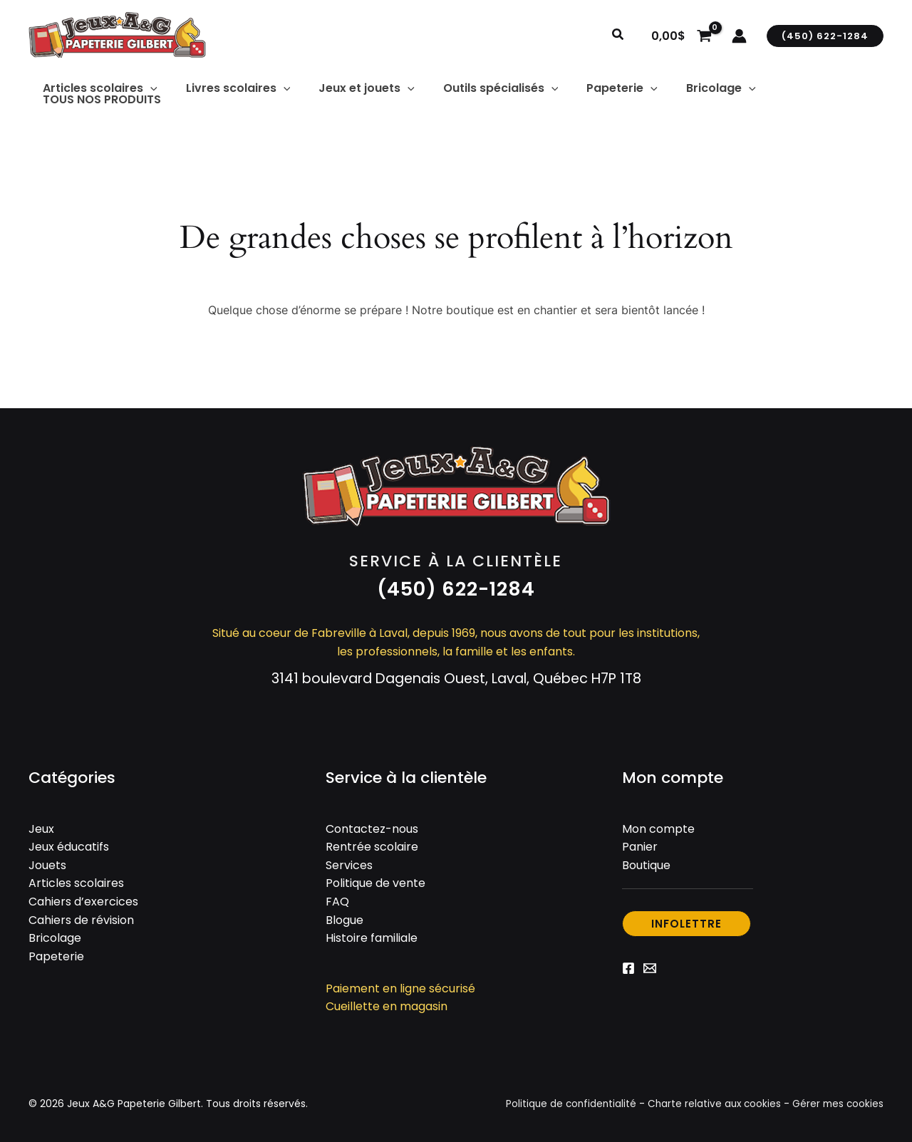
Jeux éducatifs (68, 842)
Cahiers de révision (81, 914)
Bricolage (54, 933)
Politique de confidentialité (564, 1098)
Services (349, 859)
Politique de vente (375, 878)
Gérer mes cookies (837, 1098)
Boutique (646, 859)
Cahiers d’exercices (83, 896)
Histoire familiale (372, 933)
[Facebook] (628, 963)
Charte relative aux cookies (711, 1098)
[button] (618, 36)
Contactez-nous (372, 823)
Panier (640, 842)
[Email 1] (649, 963)
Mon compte (658, 823)
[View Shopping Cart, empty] (681, 36)
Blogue (344, 914)
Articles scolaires (76, 878)
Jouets (47, 859)
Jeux (41, 823)
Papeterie (56, 951)
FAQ (337, 896)
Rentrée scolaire (372, 842)
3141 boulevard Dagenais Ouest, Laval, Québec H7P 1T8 (456, 673)
